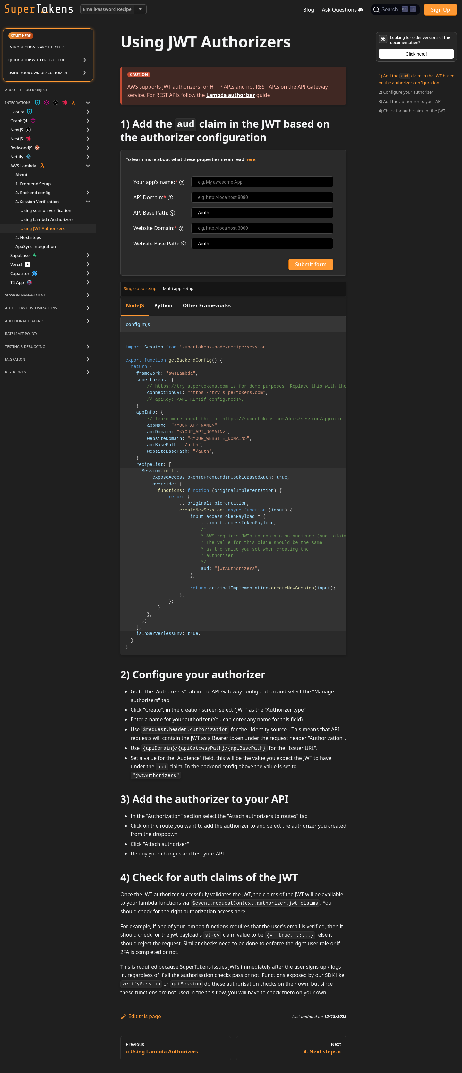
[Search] (395, 9)
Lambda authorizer (230, 95)
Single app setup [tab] (140, 288)
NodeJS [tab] (135, 305)
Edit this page (140, 1016)
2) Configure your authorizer (406, 92)
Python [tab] (163, 305)
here (250, 159)
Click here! (416, 53)
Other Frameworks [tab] (207, 305)
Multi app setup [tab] (178, 288)
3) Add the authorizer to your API (410, 101)
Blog (308, 9)
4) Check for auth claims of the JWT (412, 111)
